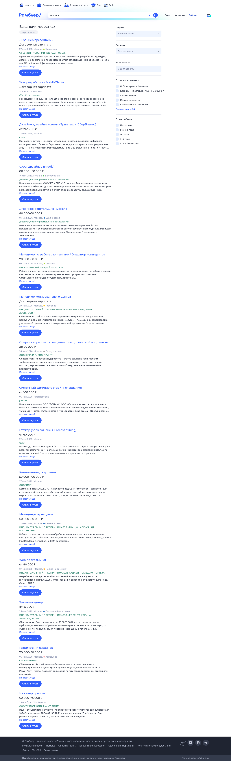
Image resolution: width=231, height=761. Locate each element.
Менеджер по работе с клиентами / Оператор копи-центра (62, 254)
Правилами (120, 758)
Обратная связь (67, 745)
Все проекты (51, 750)
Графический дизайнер (36, 647)
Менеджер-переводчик (36, 514)
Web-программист (32, 560)
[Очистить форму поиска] (149, 15)
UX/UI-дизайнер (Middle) (36, 166)
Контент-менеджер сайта (37, 472)
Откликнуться (30, 72)
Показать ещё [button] (27, 66)
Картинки (180, 15)
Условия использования (92, 745)
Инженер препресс (33, 693)
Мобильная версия (32, 745)
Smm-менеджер (31, 602)
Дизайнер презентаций (36, 40)
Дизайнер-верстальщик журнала (43, 209)
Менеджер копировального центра (45, 296)
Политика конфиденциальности (154, 745)
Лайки (25, 750)
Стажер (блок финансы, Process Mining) (47, 430)
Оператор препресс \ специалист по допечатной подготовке (63, 342)
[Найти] (155, 15)
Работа (192, 15)
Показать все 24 (125, 109)
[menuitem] (26, 5)
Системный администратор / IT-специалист (50, 387)
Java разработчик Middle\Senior (42, 82)
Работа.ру (204, 758)
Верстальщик (29, 32)
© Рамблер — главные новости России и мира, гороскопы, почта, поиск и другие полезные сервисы (77, 741)
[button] (65, 62)
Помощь (50, 745)
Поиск (168, 15)
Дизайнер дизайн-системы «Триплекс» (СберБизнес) (57, 124)
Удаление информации (121, 745)
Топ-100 (36, 750)
